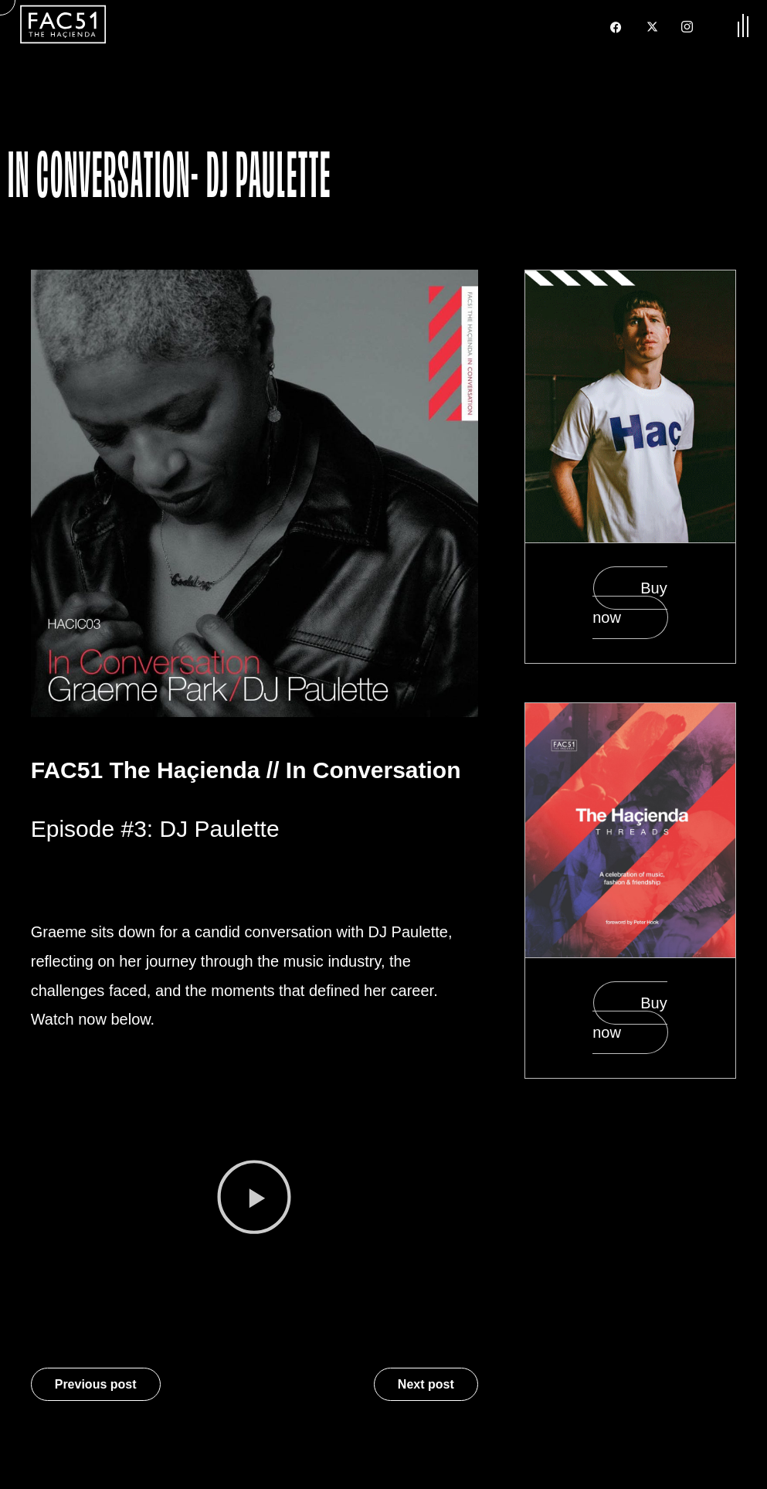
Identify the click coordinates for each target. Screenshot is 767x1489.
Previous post (96, 1384)
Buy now (629, 603)
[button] (254, 1200)
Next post (426, 1384)
